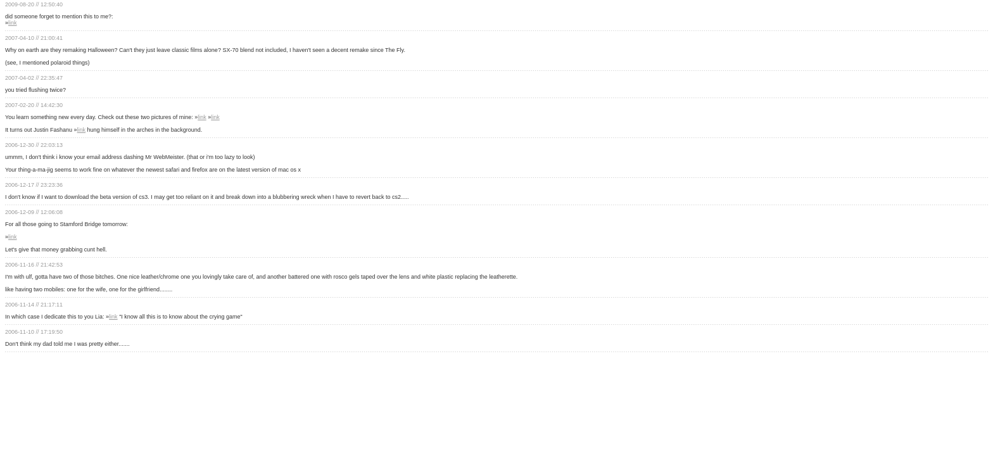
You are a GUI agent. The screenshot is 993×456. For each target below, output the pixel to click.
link (12, 23)
